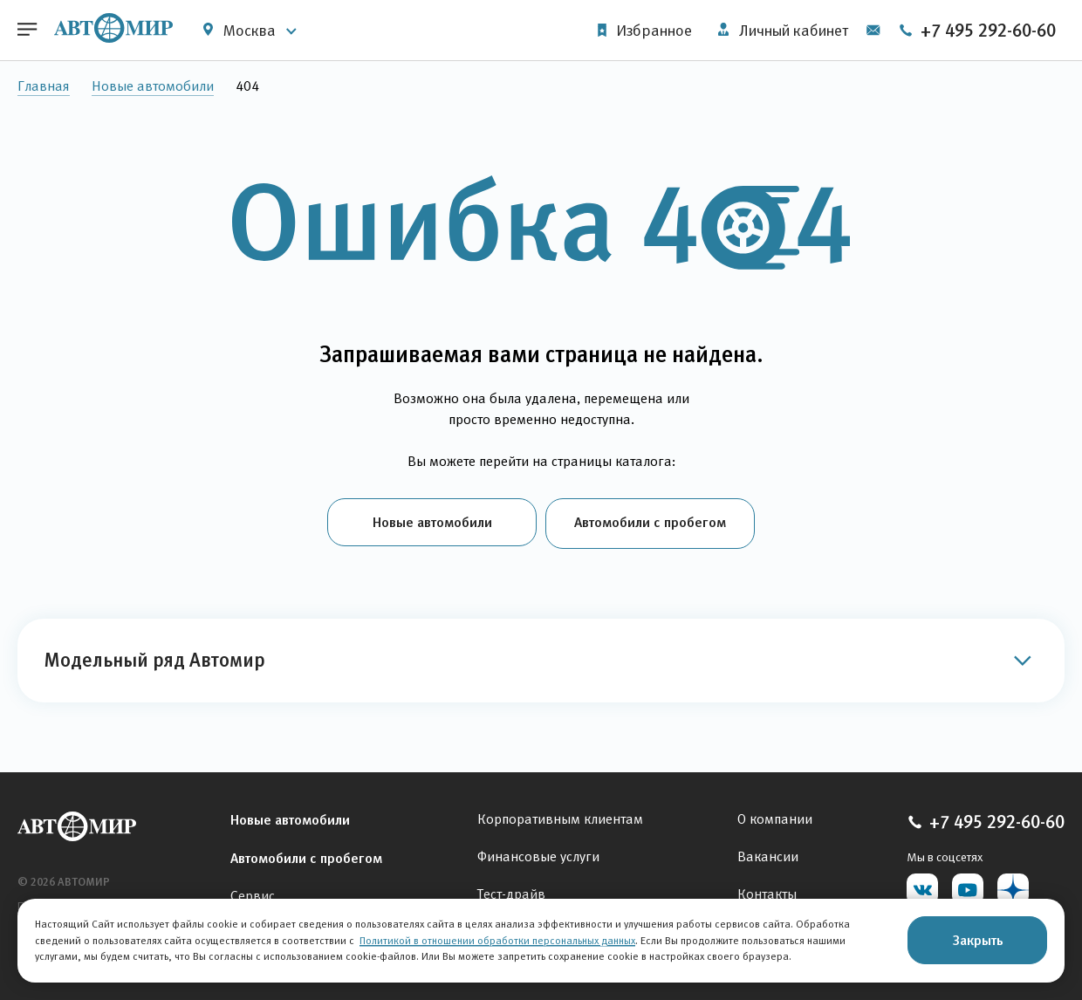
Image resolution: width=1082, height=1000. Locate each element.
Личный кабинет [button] (782, 30)
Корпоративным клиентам (560, 816)
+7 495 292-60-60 (977, 30)
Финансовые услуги (538, 853)
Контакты (767, 891)
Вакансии (767, 853)
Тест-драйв (511, 891)
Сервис (252, 893)
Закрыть (977, 940)
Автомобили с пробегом (650, 522)
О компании (774, 816)
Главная (43, 86)
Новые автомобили (153, 86)
